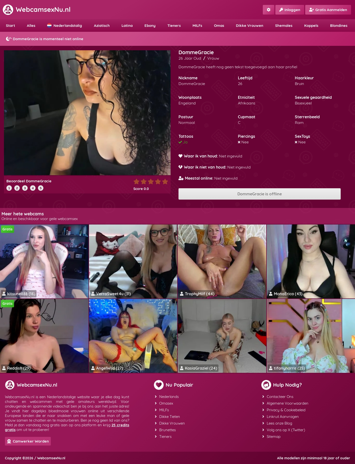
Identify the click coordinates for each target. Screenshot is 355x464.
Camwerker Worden (28, 441)
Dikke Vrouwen (249, 25)
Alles (31, 25)
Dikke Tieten (167, 416)
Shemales (283, 25)
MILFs (197, 25)
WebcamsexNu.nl (36, 9)
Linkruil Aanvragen (280, 416)
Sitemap (271, 436)
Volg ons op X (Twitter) (283, 430)
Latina (127, 25)
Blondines (338, 25)
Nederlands (167, 396)
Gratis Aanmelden (328, 9)
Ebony (150, 25)
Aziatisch (102, 25)
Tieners (174, 25)
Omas (219, 25)
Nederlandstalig (64, 25)
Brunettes (165, 430)
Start (10, 25)
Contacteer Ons (277, 396)
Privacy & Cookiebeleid (283, 410)
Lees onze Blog (277, 423)
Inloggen (289, 9)
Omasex (164, 403)
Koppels (311, 25)
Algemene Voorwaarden (285, 403)
